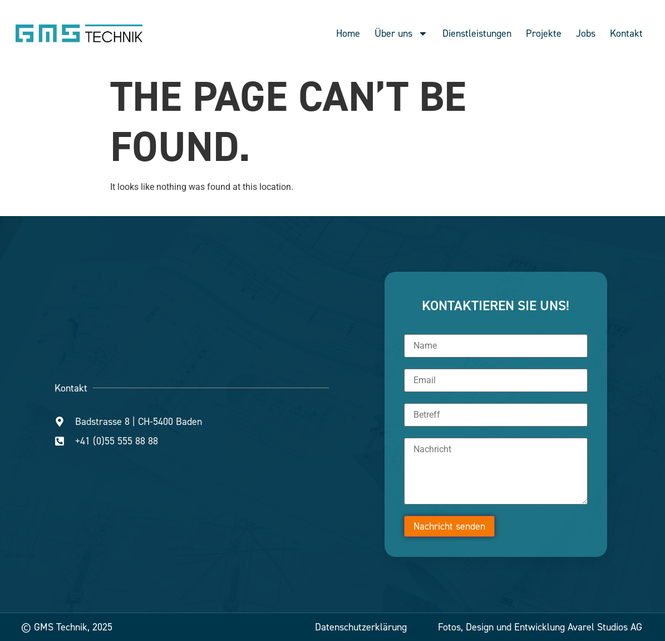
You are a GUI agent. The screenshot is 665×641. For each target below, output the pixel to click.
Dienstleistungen (476, 33)
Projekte (543, 33)
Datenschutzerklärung (361, 627)
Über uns (401, 33)
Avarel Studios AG (605, 627)
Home (348, 33)
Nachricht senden (449, 526)
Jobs (585, 33)
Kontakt (626, 33)
